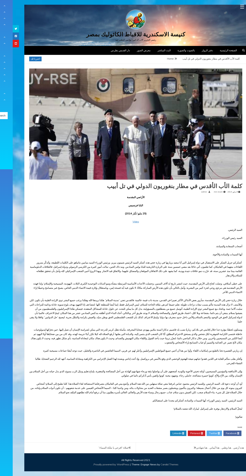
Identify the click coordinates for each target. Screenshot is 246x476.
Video (123, 221)
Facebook (219, 433)
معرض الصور (131, 50)
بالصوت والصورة (173, 50)
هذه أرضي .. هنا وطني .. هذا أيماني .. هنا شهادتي (207, 447)
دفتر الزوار (194, 50)
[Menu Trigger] (229, 6)
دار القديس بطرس (107, 50)
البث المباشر (151, 50)
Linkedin (165, 433)
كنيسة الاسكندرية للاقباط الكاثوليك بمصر (123, 34)
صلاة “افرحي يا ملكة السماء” (101, 447)
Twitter (201, 433)
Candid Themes (157, 464)
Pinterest (183, 433)
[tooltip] (3, 28)
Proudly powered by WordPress (99, 464)
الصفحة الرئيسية (215, 50)
